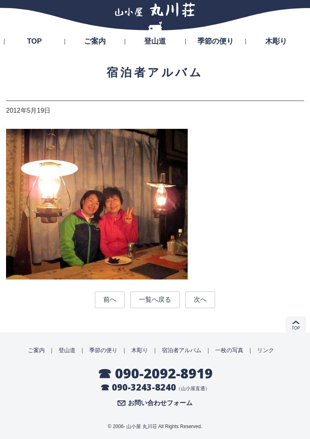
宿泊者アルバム (181, 350)
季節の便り (215, 41)
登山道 (155, 41)
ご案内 (95, 41)
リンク (265, 350)
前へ (109, 299)
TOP (34, 41)
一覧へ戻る (155, 299)
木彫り (276, 41)
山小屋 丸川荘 (141, 426)
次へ (200, 299)
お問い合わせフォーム (160, 403)
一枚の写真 (229, 350)
